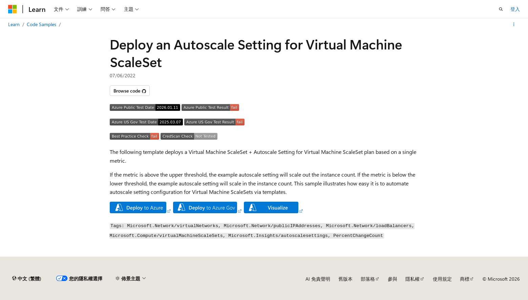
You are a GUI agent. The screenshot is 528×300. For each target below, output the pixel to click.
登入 (515, 9)
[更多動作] (514, 24)
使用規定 (442, 279)
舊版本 (345, 279)
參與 (392, 279)
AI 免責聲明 (317, 279)
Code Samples (41, 24)
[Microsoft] (12, 9)
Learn (14, 24)
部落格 (368, 279)
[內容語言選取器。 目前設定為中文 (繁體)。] (26, 278)
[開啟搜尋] (501, 9)
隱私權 (412, 279)
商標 (464, 279)
